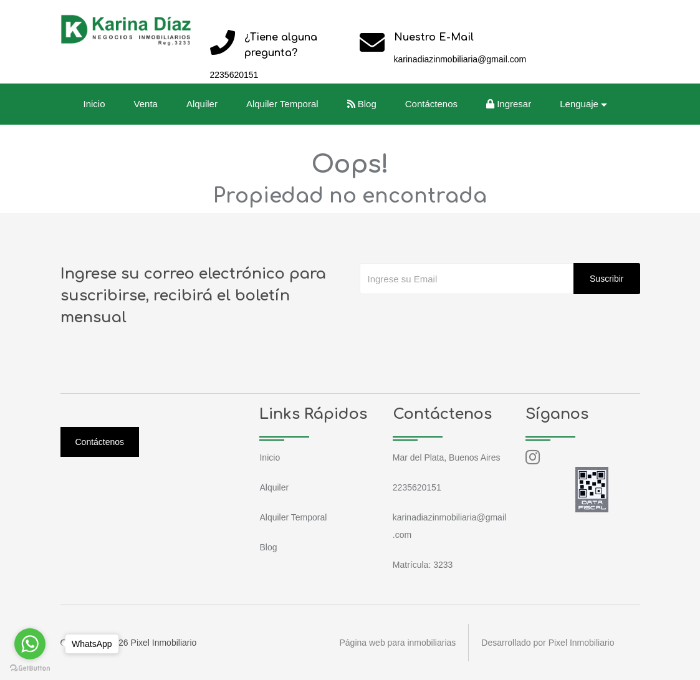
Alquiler (202, 103)
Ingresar (508, 103)
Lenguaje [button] (579, 103)
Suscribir (606, 279)
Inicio (94, 103)
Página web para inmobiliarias (398, 643)
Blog (361, 103)
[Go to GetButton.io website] (30, 667)
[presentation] (454, 319)
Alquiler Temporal (282, 103)
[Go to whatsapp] (30, 643)
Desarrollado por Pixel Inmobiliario (547, 643)
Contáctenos (431, 103)
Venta (146, 103)
